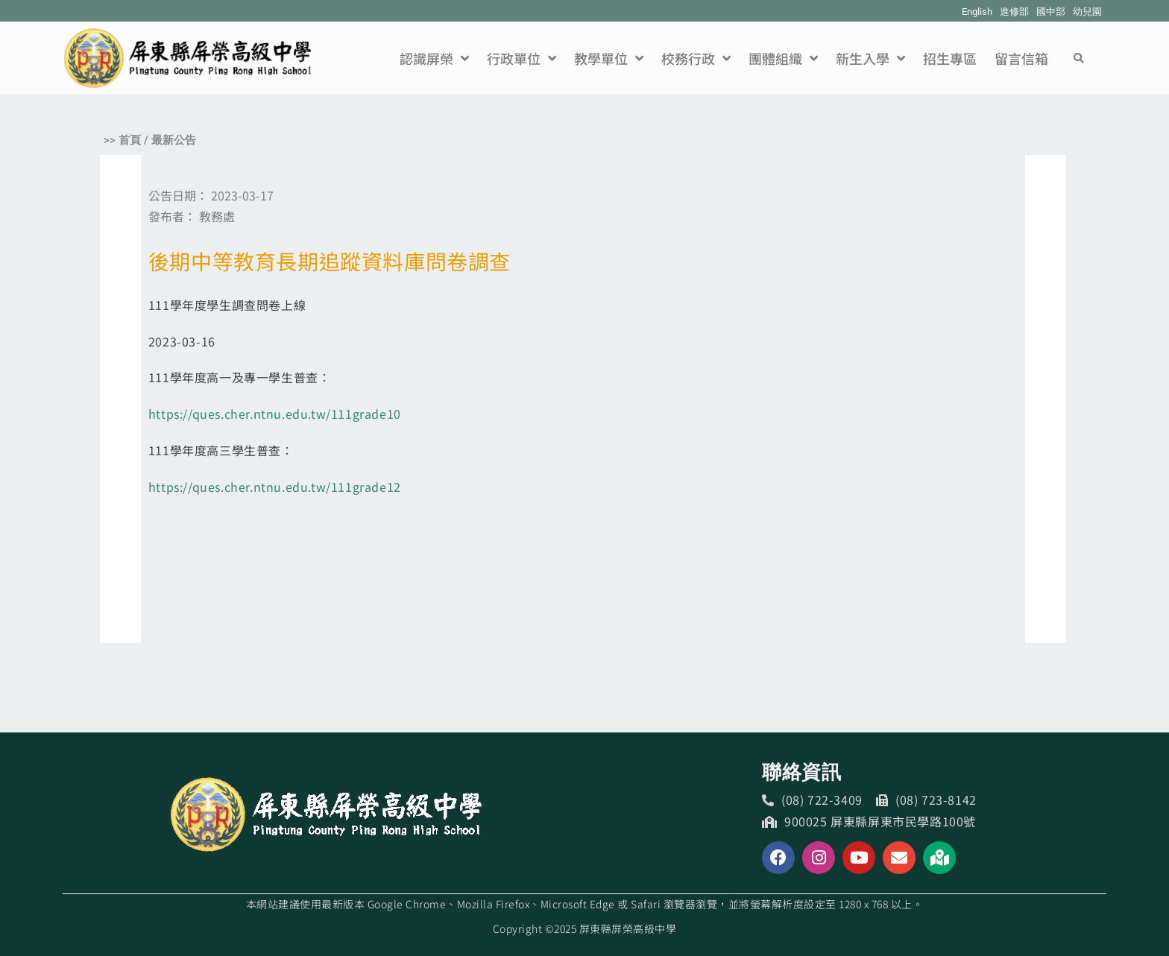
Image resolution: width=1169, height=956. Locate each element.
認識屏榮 (434, 58)
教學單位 (608, 58)
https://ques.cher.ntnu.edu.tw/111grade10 (274, 413)
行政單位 (521, 58)
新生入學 (870, 58)
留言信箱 (1021, 58)
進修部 (1014, 11)
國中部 (1050, 11)
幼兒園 (1087, 11)
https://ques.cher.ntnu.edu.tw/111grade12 (274, 487)
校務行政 (696, 58)
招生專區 (950, 58)
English (977, 11)
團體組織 (783, 58)
